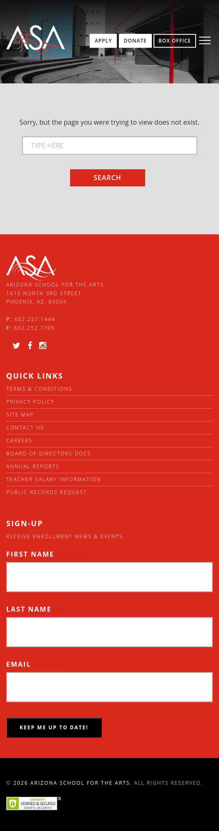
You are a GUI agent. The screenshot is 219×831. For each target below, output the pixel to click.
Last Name (47, 609)
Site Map (20, 414)
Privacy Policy (30, 401)
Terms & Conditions (39, 388)
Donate (135, 40)
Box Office (175, 40)
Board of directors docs (48, 453)
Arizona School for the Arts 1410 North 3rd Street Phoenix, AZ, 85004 (55, 293)
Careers (19, 440)
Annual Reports (33, 466)
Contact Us (25, 427)
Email (37, 664)
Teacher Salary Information (53, 479)
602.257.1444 (35, 319)
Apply (103, 40)
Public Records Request (46, 492)
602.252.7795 (34, 327)
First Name (48, 554)
